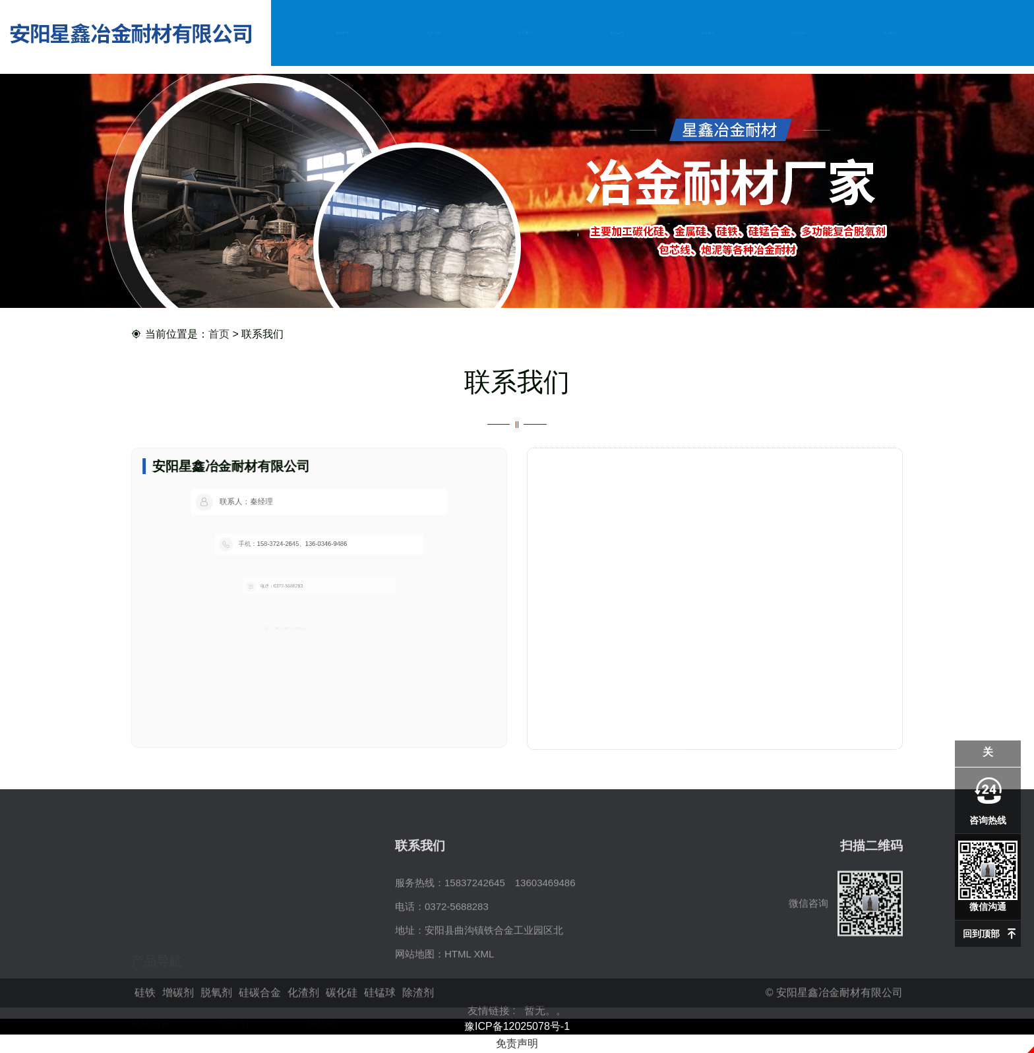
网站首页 (342, 32)
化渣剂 (234, 963)
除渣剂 (234, 986)
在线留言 (799, 32)
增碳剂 (234, 939)
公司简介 (434, 32)
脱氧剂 (322, 939)
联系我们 (890, 32)
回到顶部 (981, 933)
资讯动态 (707, 32)
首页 (218, 334)
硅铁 (141, 939)
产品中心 (525, 32)
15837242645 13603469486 (510, 939)
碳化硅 (322, 963)
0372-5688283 (457, 963)
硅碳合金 (151, 963)
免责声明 (517, 1043)
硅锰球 (146, 986)
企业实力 (616, 32)
